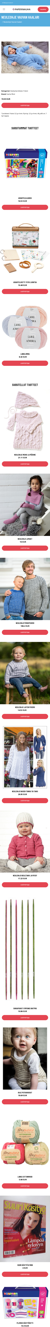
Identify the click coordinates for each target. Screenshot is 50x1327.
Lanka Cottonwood (25, 1177)
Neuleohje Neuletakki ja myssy (25, 875)
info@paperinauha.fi (7, 3)
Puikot (25, 91)
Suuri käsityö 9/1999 (25, 1265)
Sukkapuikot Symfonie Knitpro (25, 1008)
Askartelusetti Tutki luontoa (25, 282)
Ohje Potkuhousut (25, 1092)
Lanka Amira (25, 354)
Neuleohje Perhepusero (25, 623)
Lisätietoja (25, 105)
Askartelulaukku (25, 198)
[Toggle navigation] (3, 9)
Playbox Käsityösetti (25, 1323)
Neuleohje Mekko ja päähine (25, 455)
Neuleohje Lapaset (25, 539)
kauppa (43, 9)
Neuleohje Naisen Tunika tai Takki (25, 791)
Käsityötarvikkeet (16, 91)
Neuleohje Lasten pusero (25, 707)
